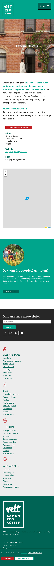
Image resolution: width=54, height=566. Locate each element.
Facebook (5, 333)
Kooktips (6, 436)
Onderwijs (7, 369)
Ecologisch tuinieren (11, 394)
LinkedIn (16, 333)
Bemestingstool (9, 405)
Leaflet (48, 227)
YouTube (22, 333)
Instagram (10, 333)
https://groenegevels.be (16, 151)
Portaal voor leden (10, 545)
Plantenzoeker (9, 403)
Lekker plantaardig (10, 433)
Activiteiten (7, 358)
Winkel (5, 481)
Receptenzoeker (9, 442)
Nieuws (6, 411)
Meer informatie (35, 552)
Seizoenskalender (10, 439)
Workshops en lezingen (12, 361)
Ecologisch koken (10, 430)
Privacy (5, 548)
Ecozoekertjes (8, 378)
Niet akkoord (24, 558)
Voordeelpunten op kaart (19, 127)
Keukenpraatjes (9, 445)
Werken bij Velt (9, 472)
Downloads (7, 408)
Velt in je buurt (8, 363)
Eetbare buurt (8, 366)
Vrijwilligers (7, 372)
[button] (27, 198)
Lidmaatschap (8, 475)
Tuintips (6, 400)
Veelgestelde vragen (11, 487)
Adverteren (7, 484)
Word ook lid (11, 293)
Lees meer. (24, 553)
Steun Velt (7, 478)
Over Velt (6, 469)
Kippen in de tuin (9, 397)
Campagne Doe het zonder (13, 542)
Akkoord (8, 558)
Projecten (7, 375)
